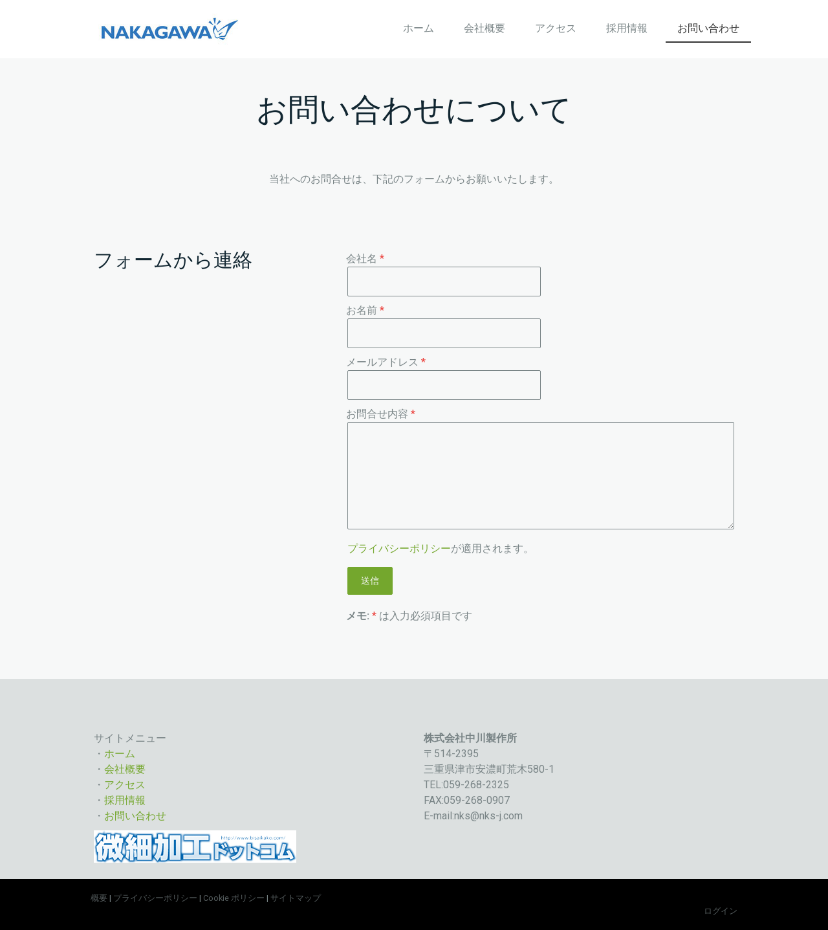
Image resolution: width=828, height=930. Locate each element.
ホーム (418, 28)
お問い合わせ (708, 28)
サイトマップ (295, 898)
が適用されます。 (440, 548)
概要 (99, 898)
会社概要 (484, 28)
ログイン (720, 911)
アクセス (555, 28)
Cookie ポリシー (234, 898)
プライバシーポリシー (399, 548)
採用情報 (627, 28)
